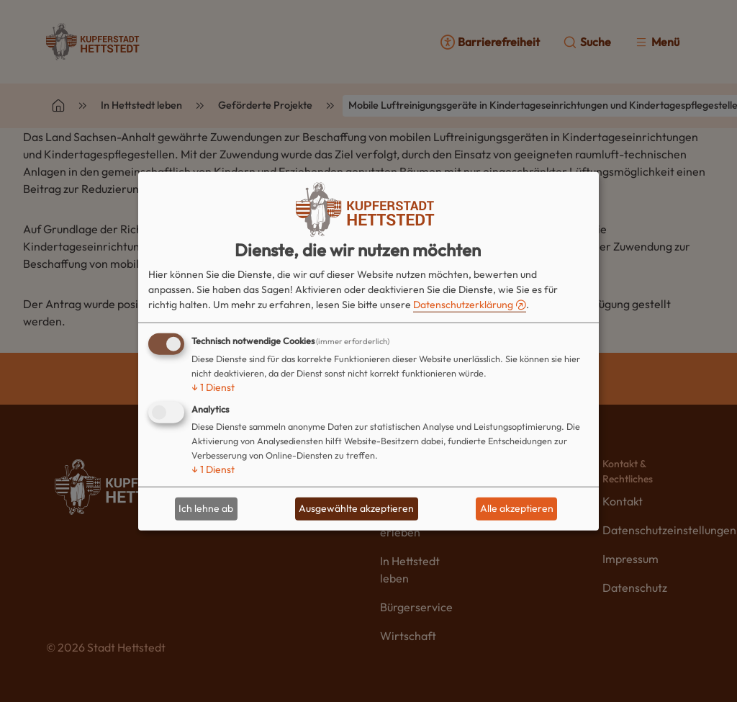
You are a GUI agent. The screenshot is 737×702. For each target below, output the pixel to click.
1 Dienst (213, 387)
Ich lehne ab (205, 508)
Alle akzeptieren (516, 508)
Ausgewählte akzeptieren (356, 508)
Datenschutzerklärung (463, 304)
